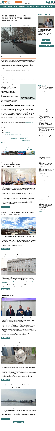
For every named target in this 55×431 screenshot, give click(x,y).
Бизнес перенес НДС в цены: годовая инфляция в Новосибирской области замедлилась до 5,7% (44, 198)
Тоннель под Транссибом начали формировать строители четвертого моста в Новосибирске (46, 95)
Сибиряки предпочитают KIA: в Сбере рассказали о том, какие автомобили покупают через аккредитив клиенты (45, 206)
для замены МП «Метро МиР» (10, 281)
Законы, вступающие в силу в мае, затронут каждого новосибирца (46, 124)
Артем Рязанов (7, 216)
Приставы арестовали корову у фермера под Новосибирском (45, 164)
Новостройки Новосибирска (46, 45)
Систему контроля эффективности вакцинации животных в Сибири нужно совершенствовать (46, 88)
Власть (6, 130)
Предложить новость (23, 138)
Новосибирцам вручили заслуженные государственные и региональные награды (46, 110)
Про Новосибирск (46, 42)
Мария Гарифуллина (8, 345)
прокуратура (11, 134)
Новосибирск (7, 132)
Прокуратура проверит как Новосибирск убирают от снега (28, 98)
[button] (44, 2)
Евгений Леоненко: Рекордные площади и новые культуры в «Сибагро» (44, 30)
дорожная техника (17, 134)
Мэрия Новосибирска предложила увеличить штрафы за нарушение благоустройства (46, 142)
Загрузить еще (18, 422)
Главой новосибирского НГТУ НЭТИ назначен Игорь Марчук (46, 130)
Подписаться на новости (25, 140)
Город (9, 130)
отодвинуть (29, 115)
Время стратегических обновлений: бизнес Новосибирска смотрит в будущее (46, 170)
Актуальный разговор (45, 14)
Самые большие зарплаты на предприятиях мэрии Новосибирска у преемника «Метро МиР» (46, 103)
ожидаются (26, 105)
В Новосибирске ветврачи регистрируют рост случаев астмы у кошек (46, 117)
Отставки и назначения (43, 128)
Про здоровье (46, 40)
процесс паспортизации (30, 122)
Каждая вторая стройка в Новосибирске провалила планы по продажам (46, 177)
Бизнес (40, 122)
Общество (13, 130)
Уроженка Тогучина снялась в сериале (45, 184)
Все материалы (41, 35)
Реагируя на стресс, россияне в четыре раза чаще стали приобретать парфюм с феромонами (27, 148)
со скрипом (20, 123)
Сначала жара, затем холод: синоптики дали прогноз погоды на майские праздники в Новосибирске (46, 150)
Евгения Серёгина (14, 25)
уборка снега (6, 134)
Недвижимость (44, 175)
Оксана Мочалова (7, 387)
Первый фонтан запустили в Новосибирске (45, 158)
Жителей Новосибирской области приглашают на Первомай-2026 (46, 136)
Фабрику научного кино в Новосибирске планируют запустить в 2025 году (9, 148)
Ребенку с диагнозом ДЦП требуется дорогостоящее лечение (46, 190)
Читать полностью (6, 206)
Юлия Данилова (7, 166)
